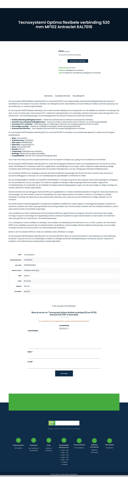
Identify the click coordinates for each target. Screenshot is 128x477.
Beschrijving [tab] (48, 96)
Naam (30, 352)
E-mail (30, 362)
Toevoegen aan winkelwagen (78, 61)
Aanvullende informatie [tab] (62, 96)
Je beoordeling (33, 331)
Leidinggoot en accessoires (74, 70)
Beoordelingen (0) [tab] (78, 96)
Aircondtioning (77, 73)
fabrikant (102, 160)
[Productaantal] (62, 61)
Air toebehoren (67, 73)
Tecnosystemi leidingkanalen (57, 169)
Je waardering (64, 325)
